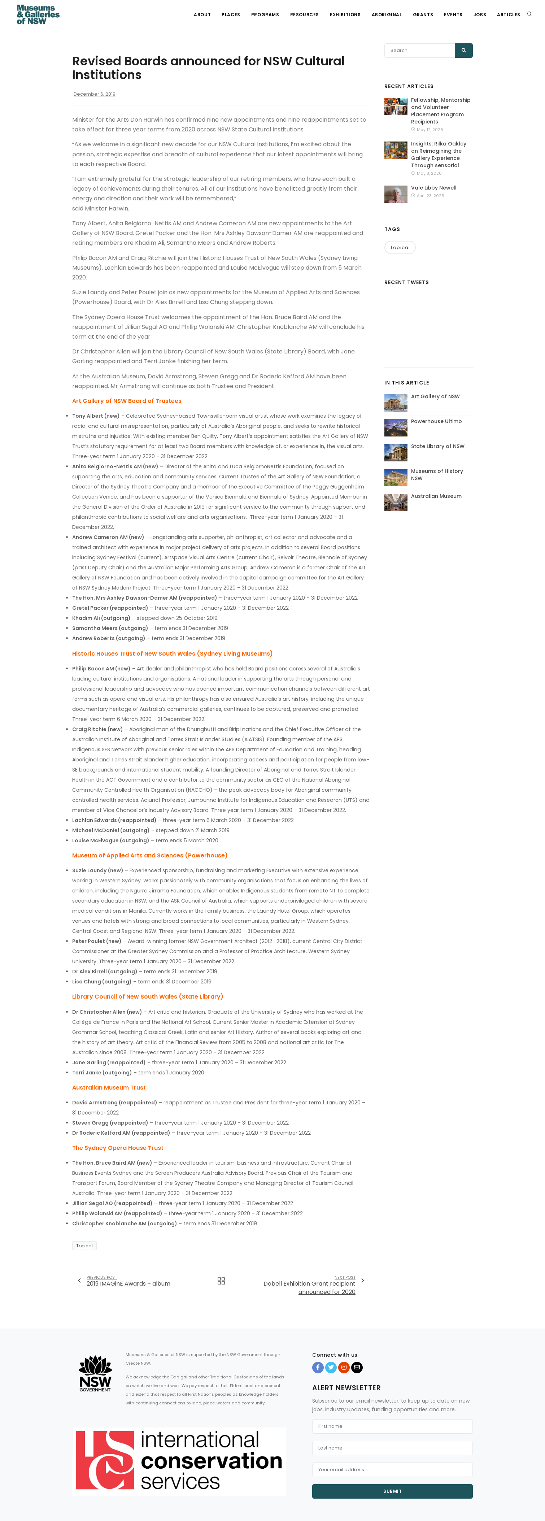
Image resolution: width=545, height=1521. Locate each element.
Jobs (480, 15)
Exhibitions (345, 15)
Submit (392, 1491)
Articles (508, 15)
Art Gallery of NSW (435, 396)
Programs (265, 15)
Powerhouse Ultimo (436, 421)
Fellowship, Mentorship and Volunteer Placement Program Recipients (441, 110)
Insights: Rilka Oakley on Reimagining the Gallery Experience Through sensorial (438, 154)
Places (231, 15)
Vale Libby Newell (434, 187)
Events (453, 15)
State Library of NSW (438, 446)
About (202, 15)
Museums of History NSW (437, 475)
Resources (304, 15)
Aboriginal (387, 15)
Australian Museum (436, 496)
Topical (84, 1246)
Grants (423, 15)
